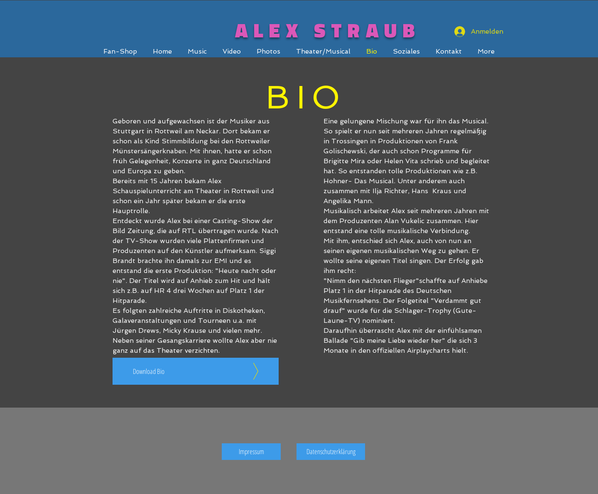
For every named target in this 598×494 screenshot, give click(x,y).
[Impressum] (251, 451)
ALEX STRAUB (328, 30)
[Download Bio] (196, 371)
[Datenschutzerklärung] (331, 451)
